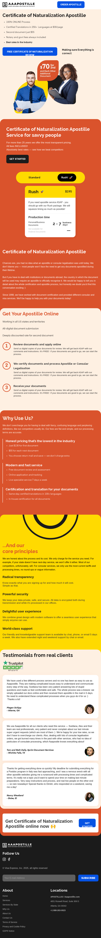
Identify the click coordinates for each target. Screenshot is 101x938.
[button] (95, 4)
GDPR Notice (8, 931)
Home (5, 896)
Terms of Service (10, 922)
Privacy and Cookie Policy (14, 926)
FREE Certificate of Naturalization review (30, 53)
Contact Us (7, 918)
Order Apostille (70, 4)
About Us (7, 913)
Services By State (10, 905)
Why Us (6, 909)
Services (6, 900)
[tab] (34, 177)
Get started (87, 824)
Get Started (17, 159)
